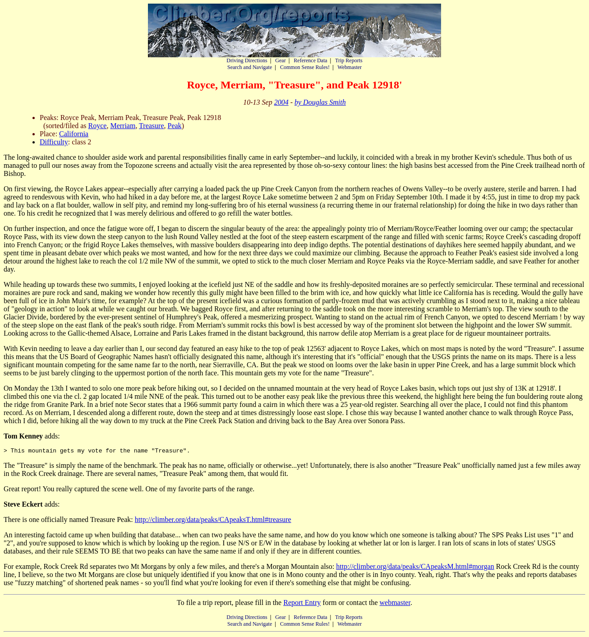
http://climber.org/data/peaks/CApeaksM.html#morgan (415, 568)
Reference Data (310, 60)
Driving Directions (246, 60)
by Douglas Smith (320, 102)
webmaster (394, 604)
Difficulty (54, 142)
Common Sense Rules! (305, 67)
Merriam (122, 125)
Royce (97, 125)
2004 (281, 102)
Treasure (151, 125)
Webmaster (349, 67)
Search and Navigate (249, 67)
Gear (280, 60)
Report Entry (302, 604)
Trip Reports (349, 60)
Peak (175, 125)
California (73, 134)
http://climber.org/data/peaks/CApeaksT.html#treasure (213, 521)
